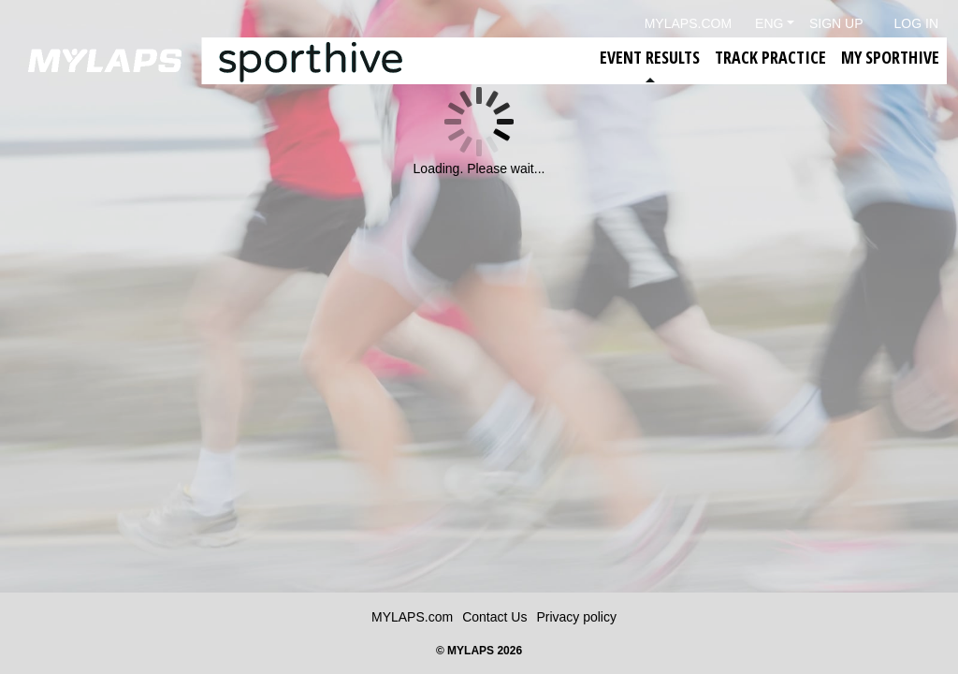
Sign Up (836, 23)
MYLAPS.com (412, 616)
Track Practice (770, 57)
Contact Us (494, 616)
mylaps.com (688, 23)
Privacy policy (576, 616)
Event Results (650, 57)
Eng (769, 23)
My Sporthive (890, 57)
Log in (916, 23)
